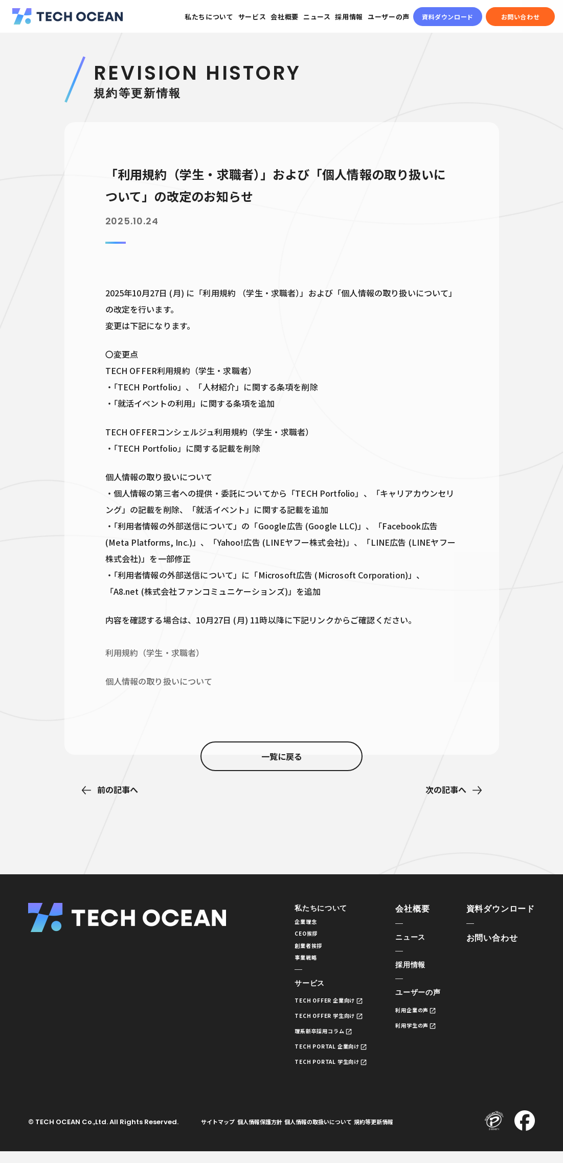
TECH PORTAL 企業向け (313, 1056)
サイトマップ (222, 1133)
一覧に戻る (281, 790)
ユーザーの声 (389, 16)
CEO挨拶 (289, 937)
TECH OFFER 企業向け (311, 1008)
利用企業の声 (409, 1013)
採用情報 (349, 16)
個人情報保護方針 (271, 1133)
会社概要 (285, 16)
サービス (252, 16)
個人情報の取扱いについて (338, 1133)
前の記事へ (117, 789)
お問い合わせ (520, 16)
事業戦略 (288, 963)
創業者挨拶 (291, 950)
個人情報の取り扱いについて (159, 681)
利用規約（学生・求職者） (155, 652)
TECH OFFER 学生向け (311, 1024)
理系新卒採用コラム (305, 1040)
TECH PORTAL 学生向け (313, 1071)
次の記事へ (445, 789)
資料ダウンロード (448, 16)
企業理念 (288, 923)
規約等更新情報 (401, 1133)
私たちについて (209, 16)
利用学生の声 (409, 1029)
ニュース (317, 16)
